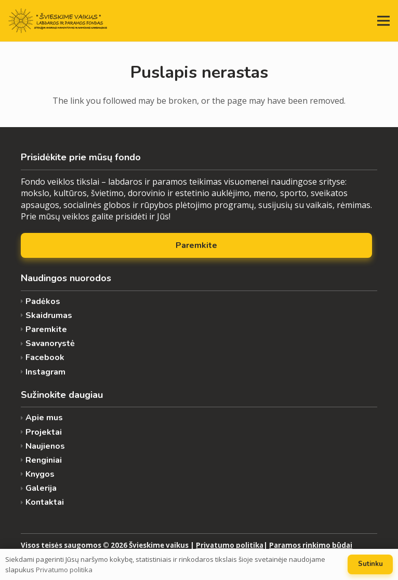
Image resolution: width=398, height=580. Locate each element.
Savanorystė (50, 344)
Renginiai (43, 460)
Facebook (44, 358)
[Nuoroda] (57, 20)
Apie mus (44, 418)
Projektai (43, 432)
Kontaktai (44, 502)
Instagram (45, 372)
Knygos (40, 474)
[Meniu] (383, 21)
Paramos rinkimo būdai (310, 545)
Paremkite (46, 330)
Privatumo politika (229, 545)
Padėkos (42, 302)
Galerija (41, 488)
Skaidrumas (48, 316)
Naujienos (45, 446)
